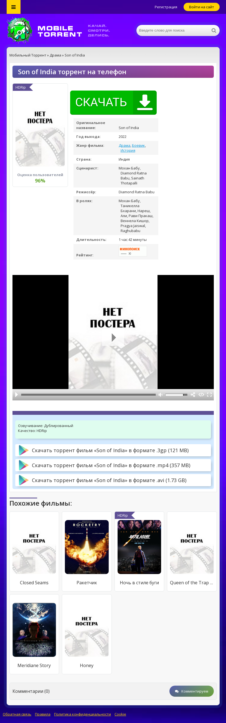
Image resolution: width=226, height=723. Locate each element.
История (128, 150)
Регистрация (166, 6)
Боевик (138, 145)
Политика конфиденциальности (82, 714)
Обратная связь (17, 714)
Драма (124, 145)
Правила (42, 714)
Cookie (120, 714)
